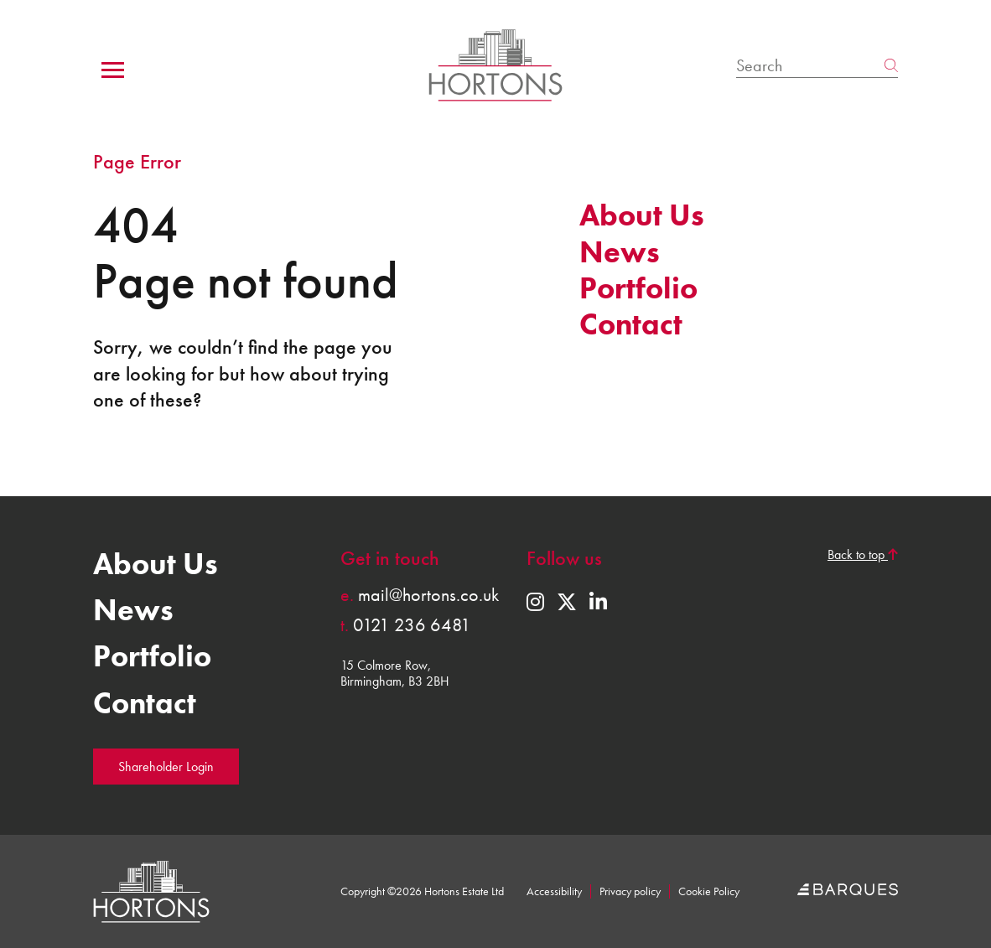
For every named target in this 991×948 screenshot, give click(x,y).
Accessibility (554, 891)
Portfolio (638, 288)
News (619, 252)
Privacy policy (630, 891)
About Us (641, 215)
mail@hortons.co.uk (419, 595)
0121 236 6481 (405, 625)
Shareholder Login (166, 766)
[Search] (810, 65)
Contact (630, 324)
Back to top (863, 554)
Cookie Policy (708, 891)
